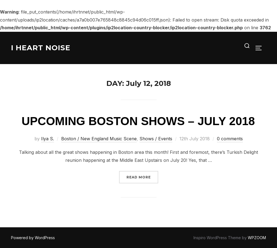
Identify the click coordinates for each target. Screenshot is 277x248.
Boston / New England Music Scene (99, 138)
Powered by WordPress (33, 237)
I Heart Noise (40, 47)
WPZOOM (257, 237)
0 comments (230, 138)
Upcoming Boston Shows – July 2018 (138, 121)
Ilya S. (47, 138)
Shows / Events (155, 138)
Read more (142, 176)
